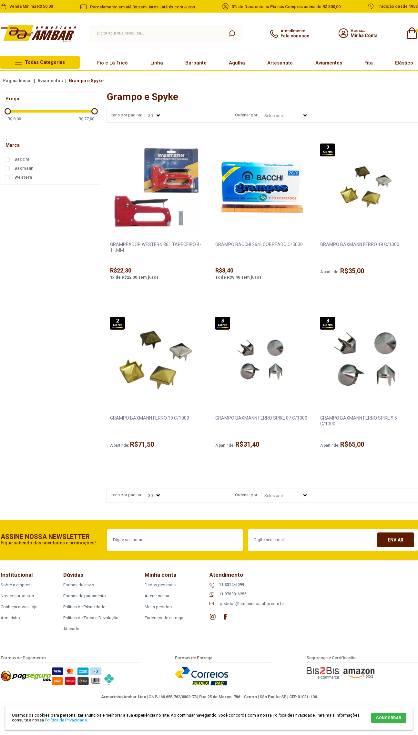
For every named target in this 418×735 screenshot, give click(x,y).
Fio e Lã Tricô (112, 63)
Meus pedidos (158, 606)
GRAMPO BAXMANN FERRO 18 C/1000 (359, 244)
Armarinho (10, 617)
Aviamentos (328, 63)
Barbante (196, 63)
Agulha (237, 63)
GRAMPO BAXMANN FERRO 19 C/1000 (149, 418)
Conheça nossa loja (19, 606)
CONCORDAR (388, 718)
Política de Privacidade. (66, 720)
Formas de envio (78, 584)
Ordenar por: (246, 115)
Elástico (404, 63)
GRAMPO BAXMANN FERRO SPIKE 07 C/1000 (261, 418)
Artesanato (280, 63)
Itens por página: (126, 115)
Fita (368, 63)
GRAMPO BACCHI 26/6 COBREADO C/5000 (259, 244)
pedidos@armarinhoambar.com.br (252, 603)
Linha (156, 63)
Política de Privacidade (84, 606)
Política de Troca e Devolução (90, 617)
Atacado (71, 628)
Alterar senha (157, 595)
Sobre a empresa (17, 584)
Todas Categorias (45, 62)
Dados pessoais (160, 584)
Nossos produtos (17, 595)
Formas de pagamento (84, 595)
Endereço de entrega (164, 617)
